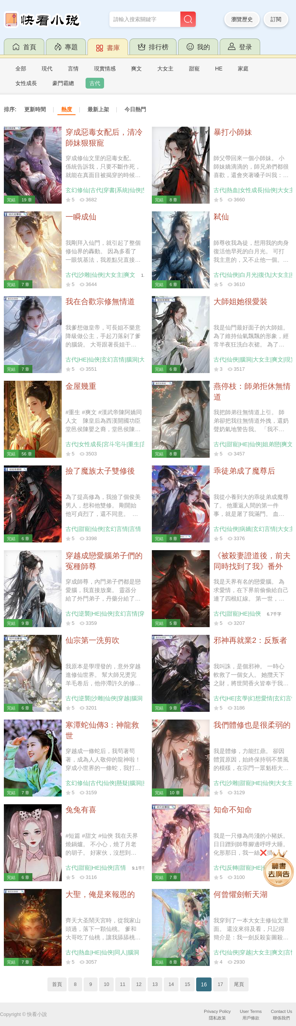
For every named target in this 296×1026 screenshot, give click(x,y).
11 (122, 984)
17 (220, 984)
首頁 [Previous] (57, 984)
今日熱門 (135, 109)
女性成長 (26, 83)
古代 (94, 83)
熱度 (66, 109)
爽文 (136, 68)
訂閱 (276, 19)
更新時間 (35, 109)
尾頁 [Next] (239, 984)
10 (106, 984)
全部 (20, 68)
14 (171, 984)
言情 (73, 68)
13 (155, 984)
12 (138, 984)
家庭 (243, 68)
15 (187, 984)
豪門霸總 (63, 83)
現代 (47, 68)
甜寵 (194, 68)
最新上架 (98, 109)
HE (218, 68)
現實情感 (105, 68)
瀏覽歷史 (242, 19)
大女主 (165, 68)
